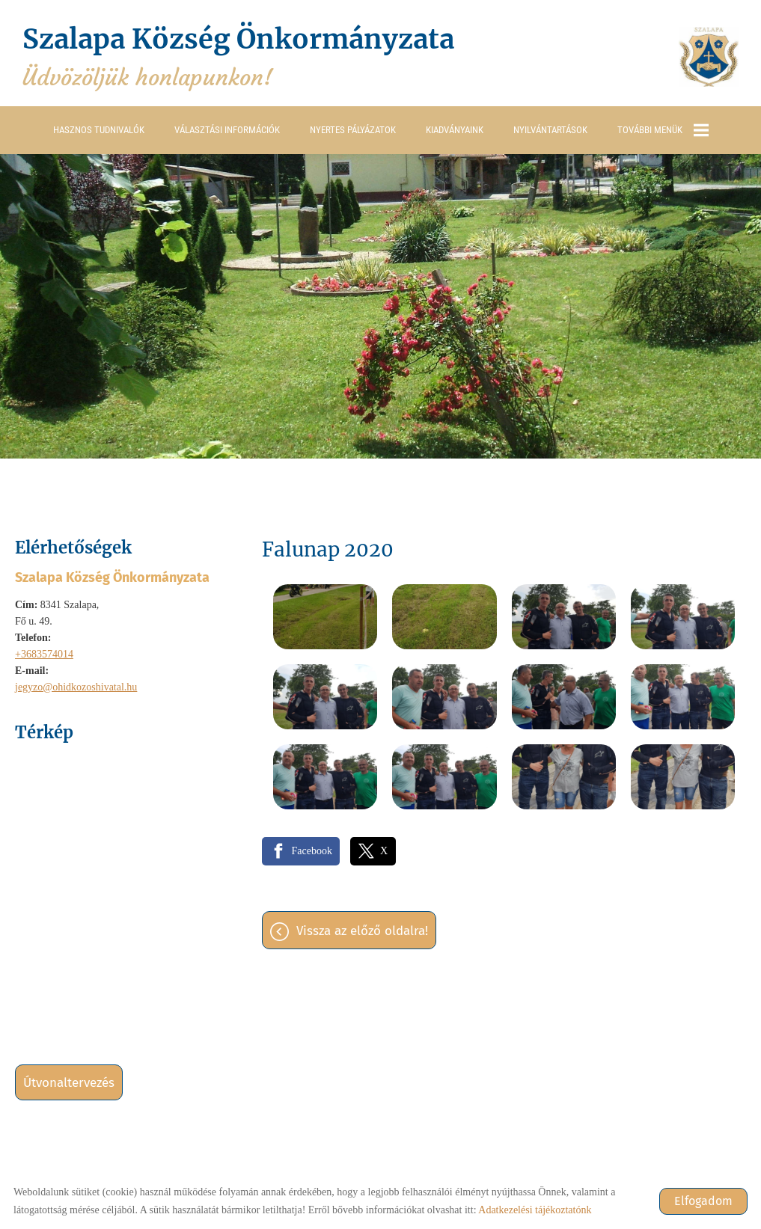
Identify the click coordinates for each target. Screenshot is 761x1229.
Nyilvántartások (550, 129)
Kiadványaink (454, 129)
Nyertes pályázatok (353, 129)
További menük (663, 130)
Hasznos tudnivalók (98, 129)
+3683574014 (44, 654)
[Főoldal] (709, 57)
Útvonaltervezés (68, 1083)
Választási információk (227, 129)
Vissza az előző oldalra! (362, 931)
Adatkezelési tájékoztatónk (534, 1210)
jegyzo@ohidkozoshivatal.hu (76, 687)
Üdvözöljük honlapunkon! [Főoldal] (238, 56)
